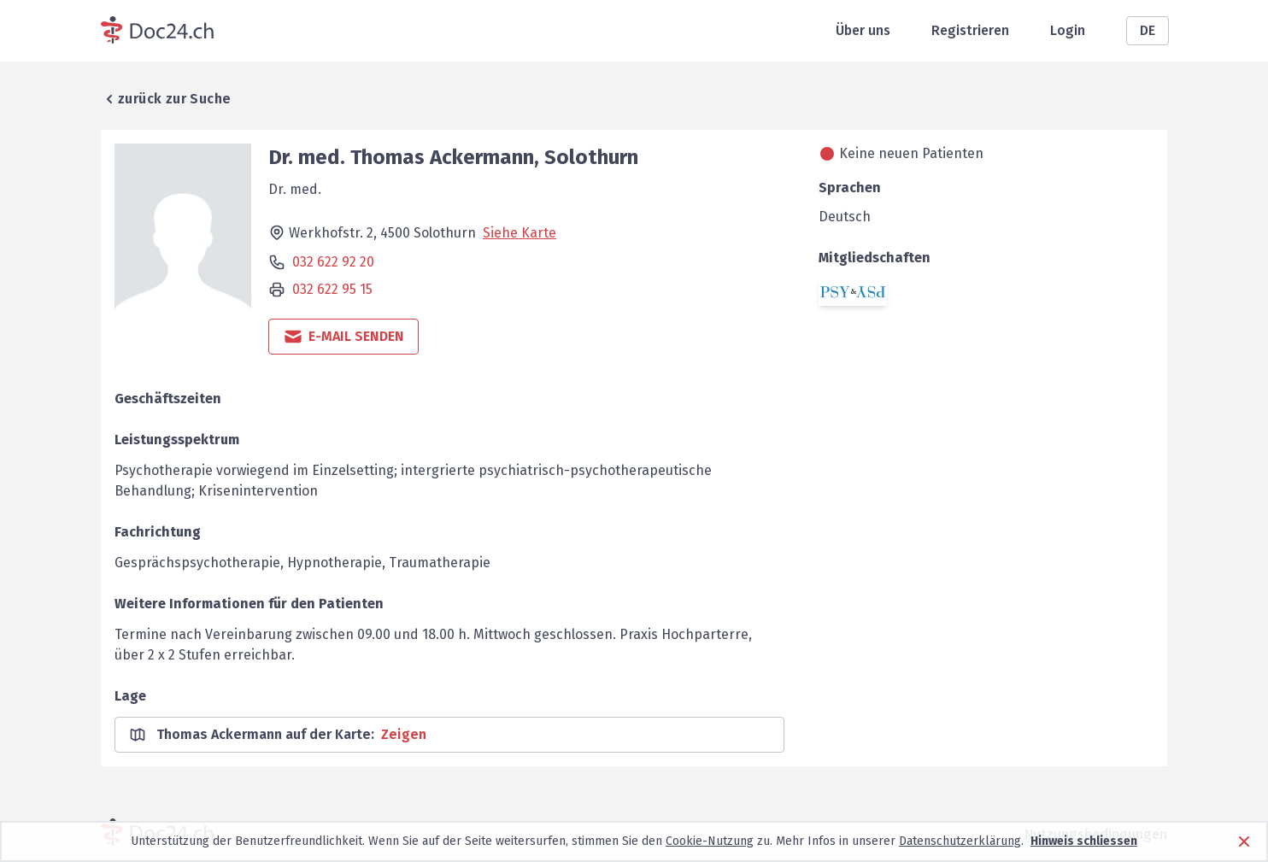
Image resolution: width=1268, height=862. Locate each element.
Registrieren (970, 30)
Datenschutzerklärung (960, 841)
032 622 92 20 (333, 262)
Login (1067, 30)
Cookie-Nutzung (710, 841)
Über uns (863, 30)
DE (1147, 30)
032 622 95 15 (332, 289)
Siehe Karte (519, 233)
